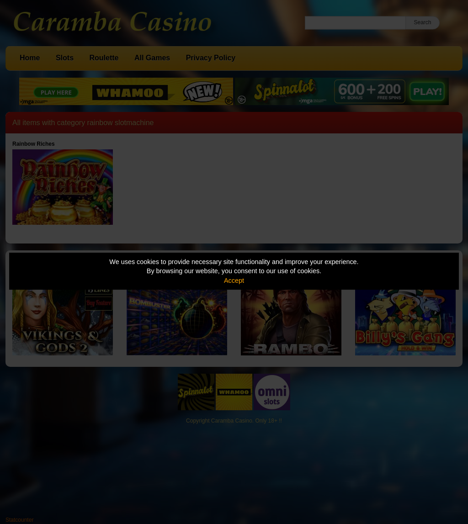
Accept (234, 280)
